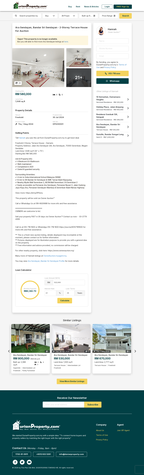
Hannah (22, 138)
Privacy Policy (110, 67)
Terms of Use (102, 435)
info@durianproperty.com (71, 454)
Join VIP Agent (123, 430)
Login (107, 6)
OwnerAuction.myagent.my (54, 256)
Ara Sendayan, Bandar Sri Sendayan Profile (46, 261)
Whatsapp (112, 81)
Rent (78, 6)
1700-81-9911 (21, 454)
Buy (70, 6)
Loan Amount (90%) (52, 278)
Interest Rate (49, 289)
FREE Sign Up (123, 6)
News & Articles (91, 6)
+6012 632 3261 (43, 454)
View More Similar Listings (72, 381)
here (66, 42)
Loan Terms (70, 289)
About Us (100, 430)
